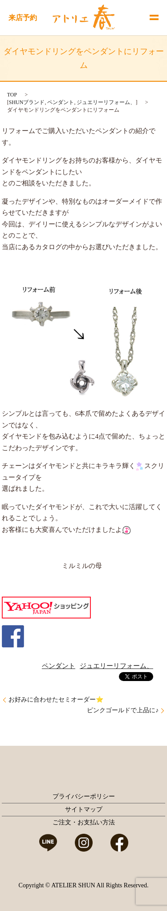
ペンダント (60, 102)
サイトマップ (83, 809)
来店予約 (22, 17)
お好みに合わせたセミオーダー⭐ (55, 699)
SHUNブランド (27, 102)
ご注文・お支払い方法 (84, 822)
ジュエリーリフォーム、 (106, 102)
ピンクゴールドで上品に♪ (123, 710)
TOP (12, 95)
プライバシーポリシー (84, 796)
